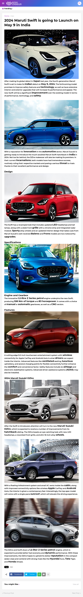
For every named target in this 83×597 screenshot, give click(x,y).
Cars (12, 16)
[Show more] (48, 574)
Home (6, 16)
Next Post (76, 593)
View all (76, 584)
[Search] (79, 3)
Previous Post (8, 593)
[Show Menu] (3, 3)
